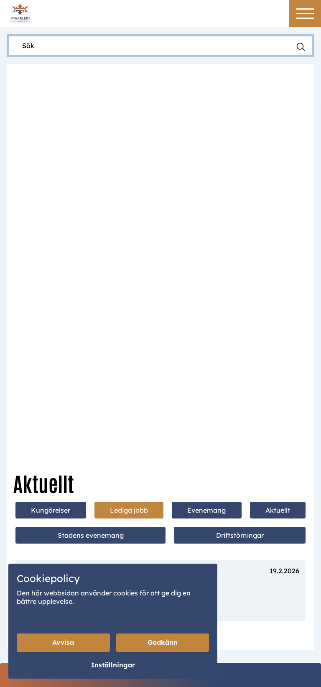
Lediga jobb (129, 247)
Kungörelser (50, 247)
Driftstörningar (240, 272)
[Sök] (152, 45)
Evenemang (206, 247)
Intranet (231, 632)
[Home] (20, 12)
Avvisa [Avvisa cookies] (63, 642)
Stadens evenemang (91, 272)
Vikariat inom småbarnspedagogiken (105, 331)
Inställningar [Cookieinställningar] (113, 665)
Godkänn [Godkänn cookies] (163, 642)
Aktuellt (277, 247)
